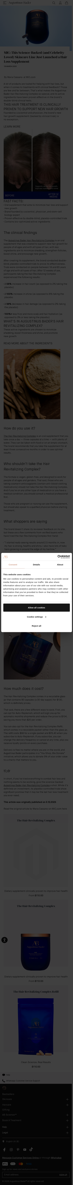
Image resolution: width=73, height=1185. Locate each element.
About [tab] (60, 564)
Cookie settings (36, 616)
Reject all (36, 626)
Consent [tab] (13, 564)
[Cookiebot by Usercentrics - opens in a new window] (57, 557)
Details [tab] (36, 564)
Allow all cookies (36, 607)
